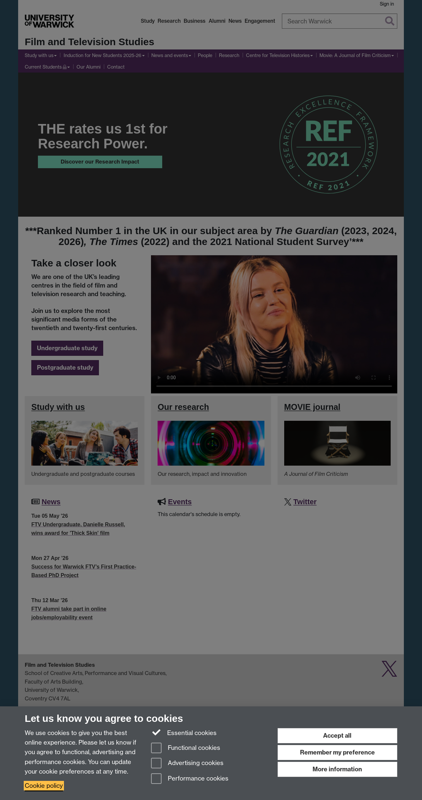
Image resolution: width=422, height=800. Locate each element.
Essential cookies (184, 732)
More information (337, 769)
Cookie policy (44, 785)
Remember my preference (337, 752)
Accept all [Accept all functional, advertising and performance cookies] (337, 735)
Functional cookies (185, 748)
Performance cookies (189, 779)
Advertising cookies (187, 763)
